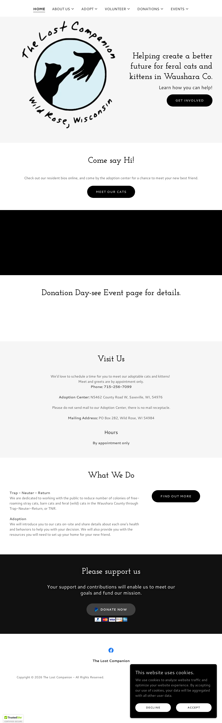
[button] (63, 9)
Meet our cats (111, 192)
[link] (111, 650)
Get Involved (189, 100)
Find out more (175, 496)
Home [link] (39, 8)
